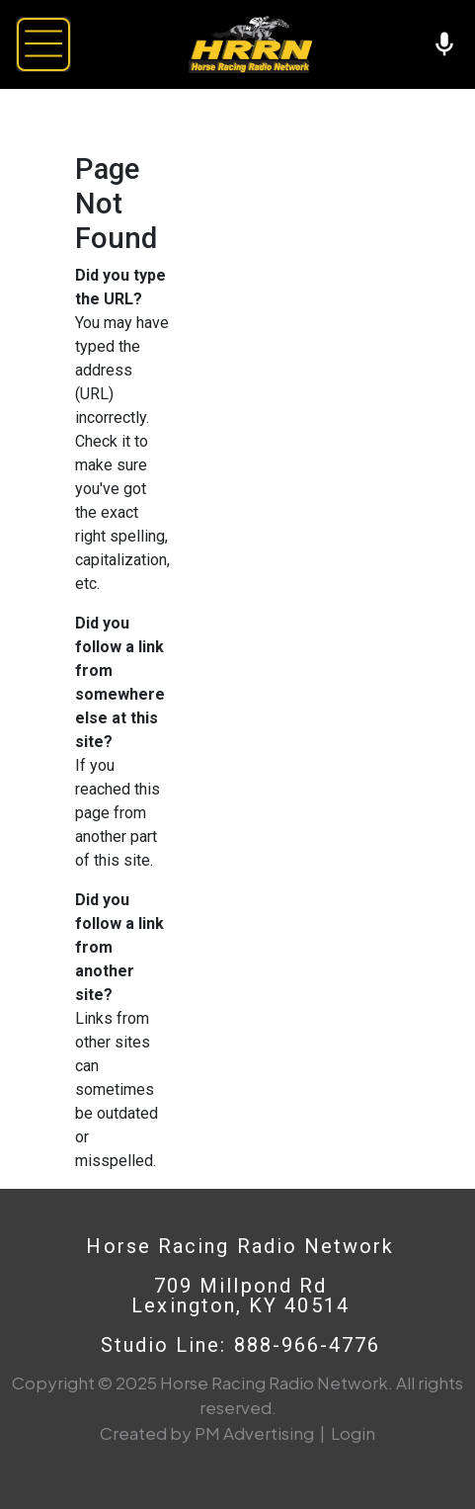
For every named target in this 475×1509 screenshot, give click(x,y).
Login (353, 1433)
